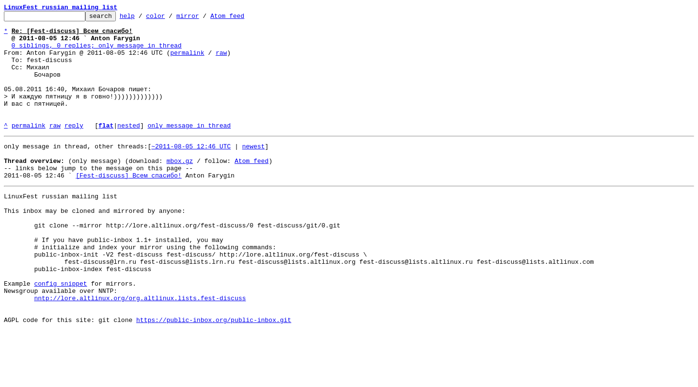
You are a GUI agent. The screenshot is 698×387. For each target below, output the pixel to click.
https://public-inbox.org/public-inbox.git (213, 376)
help (142, 18)
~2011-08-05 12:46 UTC (191, 170)
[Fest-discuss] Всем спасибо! (128, 205)
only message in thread (189, 148)
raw (221, 61)
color (170, 18)
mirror (202, 18)
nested (128, 148)
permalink (187, 61)
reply (73, 148)
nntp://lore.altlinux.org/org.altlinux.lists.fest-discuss (140, 350)
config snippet (60, 332)
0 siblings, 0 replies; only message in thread (97, 52)
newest (253, 170)
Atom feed (242, 18)
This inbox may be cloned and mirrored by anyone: (94, 245)
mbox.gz (179, 188)
